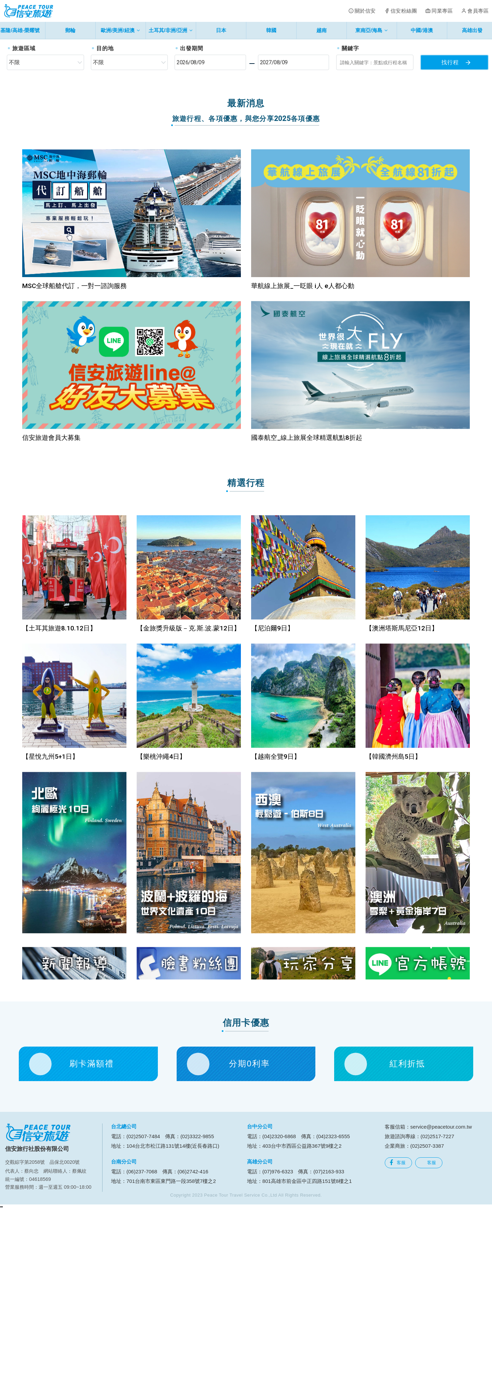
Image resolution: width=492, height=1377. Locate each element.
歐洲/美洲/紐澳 (120, 30)
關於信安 (365, 11)
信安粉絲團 (404, 11)
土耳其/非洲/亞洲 (171, 30)
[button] (24, 120)
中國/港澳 (422, 30)
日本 (221, 30)
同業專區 (442, 11)
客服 (398, 1327)
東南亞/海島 (371, 30)
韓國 (271, 30)
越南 (321, 30)
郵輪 (70, 30)
